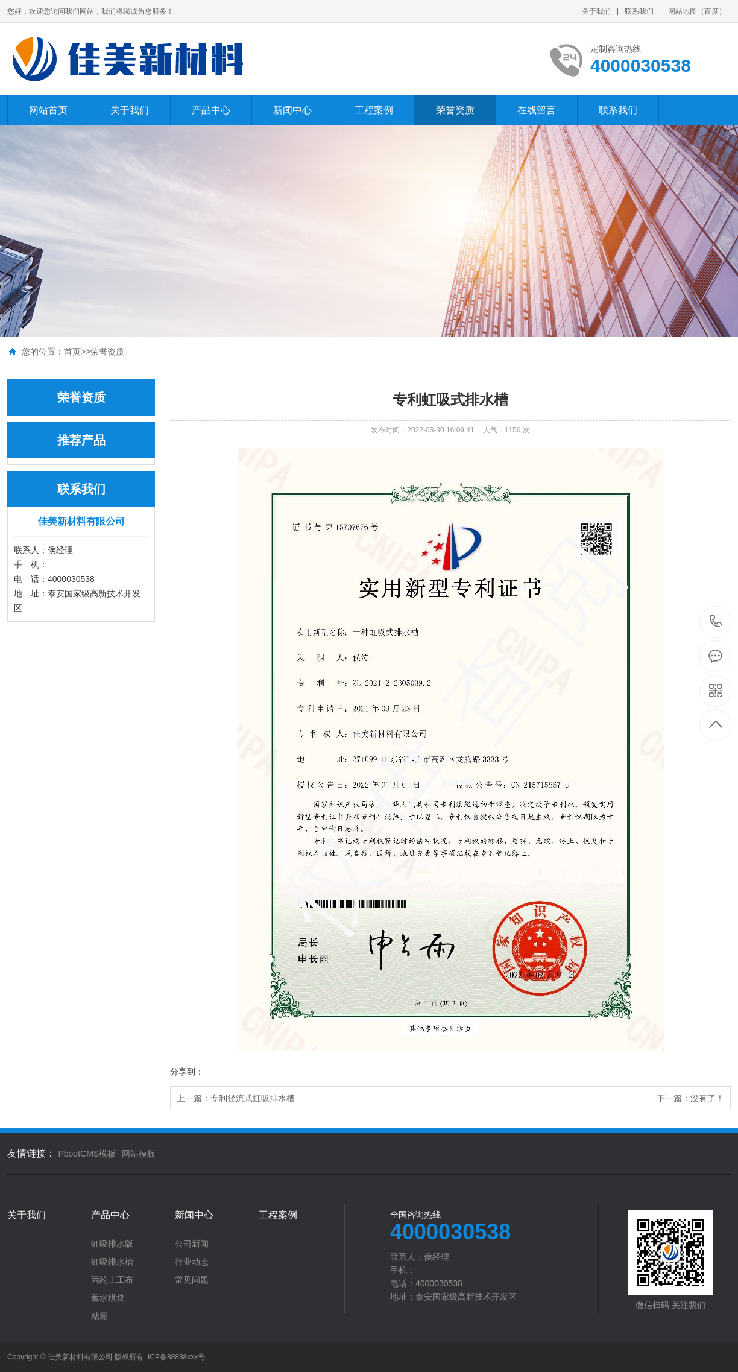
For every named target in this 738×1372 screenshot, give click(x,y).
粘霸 (99, 1316)
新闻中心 (292, 110)
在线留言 (536, 110)
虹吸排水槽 (112, 1261)
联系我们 (639, 11)
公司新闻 (192, 1243)
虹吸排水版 (112, 1243)
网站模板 (139, 1154)
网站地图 (682, 11)
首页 (72, 351)
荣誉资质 (455, 110)
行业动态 (192, 1261)
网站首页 (48, 110)
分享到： (187, 1071)
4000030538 (716, 621)
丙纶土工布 (112, 1280)
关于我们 (596, 11)
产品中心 (211, 110)
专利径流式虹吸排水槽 (252, 1098)
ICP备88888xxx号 (176, 1357)
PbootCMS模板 (87, 1154)
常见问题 (192, 1280)
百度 (711, 11)
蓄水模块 (108, 1298)
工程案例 (374, 110)
